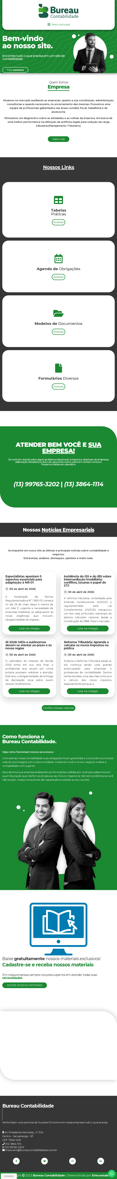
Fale (15, 70)
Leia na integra (29, 628)
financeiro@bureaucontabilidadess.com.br (29, 1150)
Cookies (9, 1176)
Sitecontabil (100, 1175)
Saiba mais (58, 139)
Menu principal (58, 24)
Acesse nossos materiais (24, 985)
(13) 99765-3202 (13, 1147)
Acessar (58, 230)
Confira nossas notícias (58, 708)
